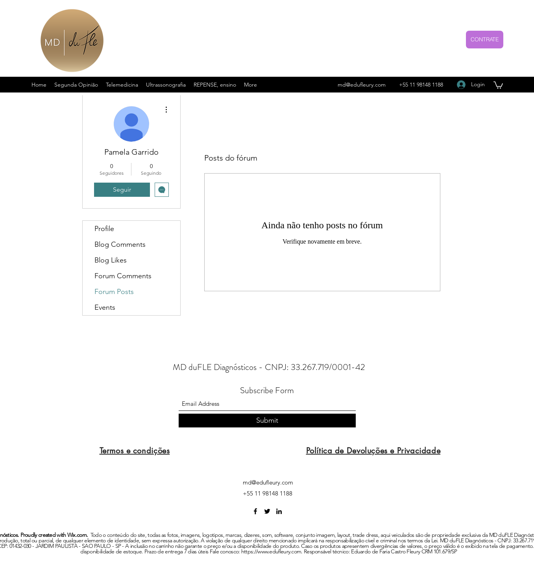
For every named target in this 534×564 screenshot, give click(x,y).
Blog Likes (110, 260)
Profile (104, 228)
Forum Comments (123, 276)
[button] (498, 85)
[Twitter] (267, 511)
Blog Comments (120, 244)
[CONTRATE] (484, 39)
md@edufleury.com (362, 84)
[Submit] (267, 420)
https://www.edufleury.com (271, 551)
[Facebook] (255, 511)
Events (104, 307)
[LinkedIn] (279, 511)
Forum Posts (114, 291)
